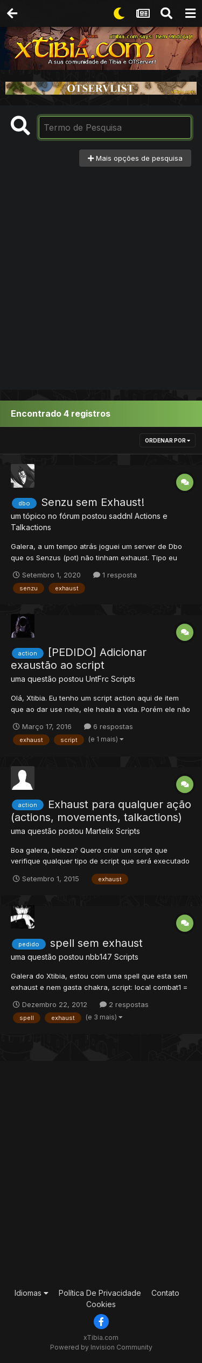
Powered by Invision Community (101, 1347)
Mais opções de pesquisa (135, 158)
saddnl (121, 515)
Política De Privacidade (100, 1292)
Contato (165, 1292)
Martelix (100, 831)
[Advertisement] (101, 273)
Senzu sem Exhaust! (92, 502)
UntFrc (97, 678)
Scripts (123, 678)
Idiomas (31, 1292)
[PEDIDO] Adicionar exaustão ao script (79, 659)
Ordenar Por (167, 440)
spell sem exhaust (96, 943)
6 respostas (108, 726)
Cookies (101, 1304)
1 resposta (115, 574)
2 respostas (124, 1004)
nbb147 (99, 956)
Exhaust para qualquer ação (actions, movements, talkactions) (101, 811)
